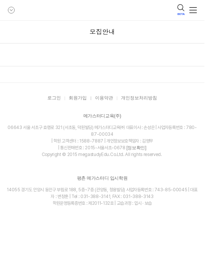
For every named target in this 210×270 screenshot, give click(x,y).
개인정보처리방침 (139, 98)
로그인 (54, 98)
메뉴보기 (193, 10)
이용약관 (104, 98)
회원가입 (78, 98)
